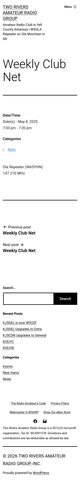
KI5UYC (8, 342)
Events (8, 366)
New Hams (11, 373)
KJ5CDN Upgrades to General (24, 335)
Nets (12, 150)
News (7, 379)
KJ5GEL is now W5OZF (20, 323)
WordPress (41, 473)
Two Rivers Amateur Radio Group (20, 12)
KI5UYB (8, 348)
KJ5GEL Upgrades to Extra (22, 329)
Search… (9, 288)
